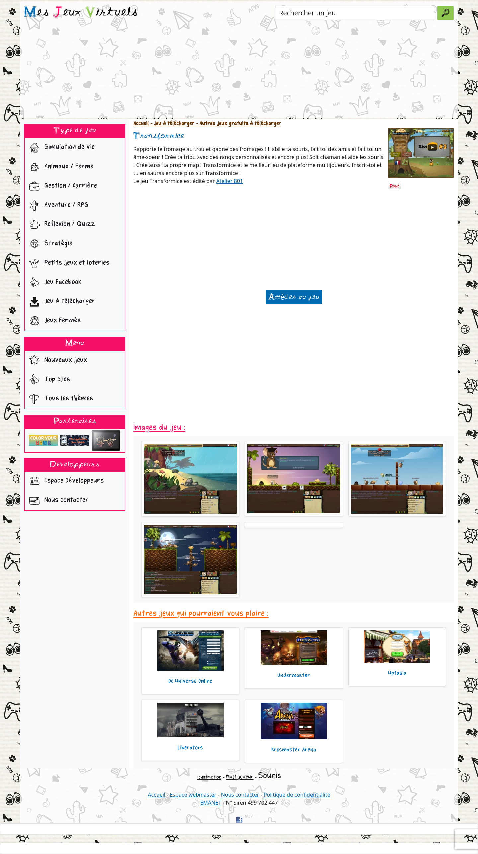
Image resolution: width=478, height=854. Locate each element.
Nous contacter (57, 500)
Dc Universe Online (190, 681)
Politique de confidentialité (297, 794)
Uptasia (397, 673)
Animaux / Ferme (59, 167)
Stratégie (49, 244)
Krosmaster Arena (293, 749)
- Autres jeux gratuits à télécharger (237, 123)
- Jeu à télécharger (171, 123)
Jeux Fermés (53, 321)
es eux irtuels (81, 12)
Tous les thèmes (59, 399)
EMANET (210, 802)
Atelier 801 (229, 181)
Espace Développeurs (65, 481)
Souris (269, 775)
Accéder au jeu (293, 297)
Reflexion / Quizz (60, 224)
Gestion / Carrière (61, 186)
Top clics (48, 380)
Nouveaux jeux (56, 360)
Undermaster (293, 675)
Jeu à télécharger (60, 302)
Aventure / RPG (57, 205)
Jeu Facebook (54, 282)
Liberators (190, 747)
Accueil (141, 123)
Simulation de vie (60, 147)
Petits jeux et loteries (67, 263)
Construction (209, 777)
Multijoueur (240, 776)
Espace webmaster (193, 794)
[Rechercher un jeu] (354, 13)
